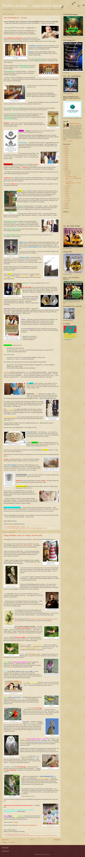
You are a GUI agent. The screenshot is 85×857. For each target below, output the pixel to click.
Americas (8, 835)
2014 (65, 168)
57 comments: (23, 834)
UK (43, 528)
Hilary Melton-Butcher (75, 123)
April (66, 195)
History (35, 835)
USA (53, 835)
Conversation (24, 835)
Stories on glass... (68, 181)
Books (18, 835)
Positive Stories (25, 528)
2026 (65, 146)
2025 (65, 148)
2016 (65, 164)
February (67, 198)
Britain (8, 528)
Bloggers (14, 835)
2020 (65, 157)
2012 (65, 202)
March (66, 196)
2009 (65, 208)
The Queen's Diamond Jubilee (37, 528)
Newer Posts (5, 839)
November (67, 173)
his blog (15, 822)
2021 (65, 155)
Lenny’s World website (25, 545)
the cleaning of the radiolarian (28, 825)
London (20, 528)
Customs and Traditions (13, 528)
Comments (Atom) (10, 842)
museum (42, 835)
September (67, 186)
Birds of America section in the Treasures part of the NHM (36, 619)
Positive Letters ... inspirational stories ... (34, 5)
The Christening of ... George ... (16, 17)
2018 (65, 160)
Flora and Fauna (31, 835)
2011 (65, 204)
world (46, 528)
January (67, 200)
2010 (65, 206)
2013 (65, 169)
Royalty (29, 528)
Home (31, 839)
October (67, 174)
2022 (65, 153)
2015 (65, 166)
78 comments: (23, 526)
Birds (11, 835)
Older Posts (57, 839)
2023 (65, 151)
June (66, 191)
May (66, 193)
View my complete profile (67, 140)
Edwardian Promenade (14, 336)
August (66, 187)
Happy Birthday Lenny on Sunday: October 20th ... (24, 535)
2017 (65, 162)
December (67, 171)
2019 (65, 159)
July (66, 189)
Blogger (48, 854)
